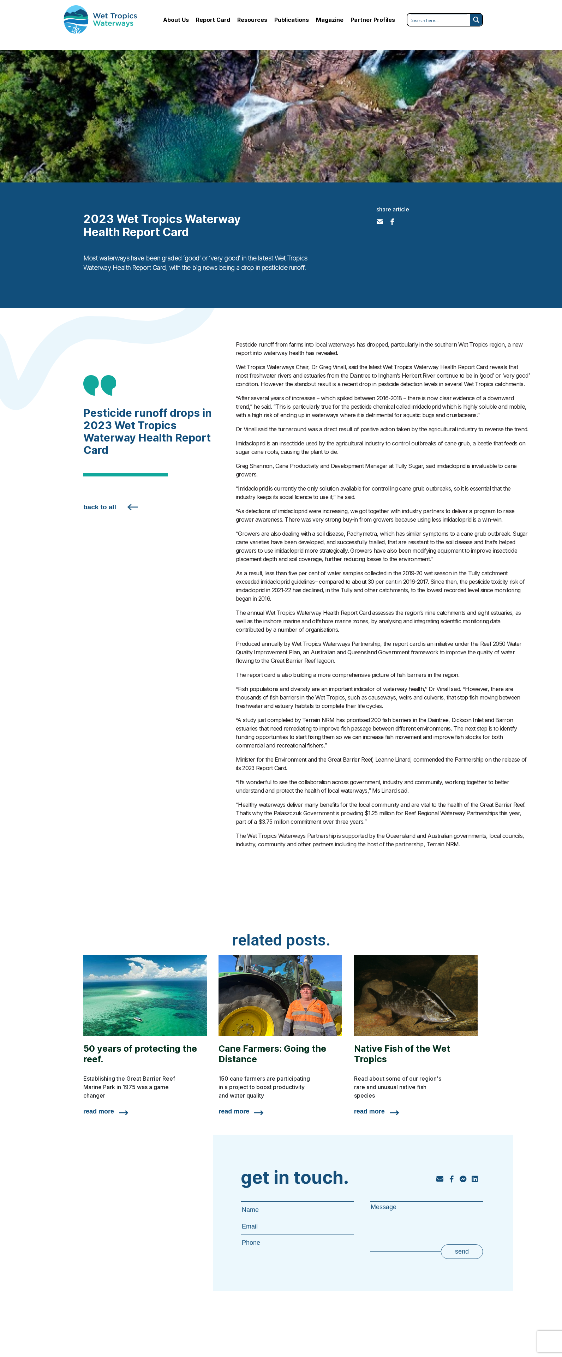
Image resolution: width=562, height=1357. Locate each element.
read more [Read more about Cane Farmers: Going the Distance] (234, 1111)
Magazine (329, 19)
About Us (176, 19)
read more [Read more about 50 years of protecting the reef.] (98, 1111)
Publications (291, 19)
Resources (252, 19)
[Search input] (439, 19)
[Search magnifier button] (476, 20)
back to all (99, 507)
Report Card (213, 19)
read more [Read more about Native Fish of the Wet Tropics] (369, 1111)
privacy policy (450, 1336)
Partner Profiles (373, 19)
